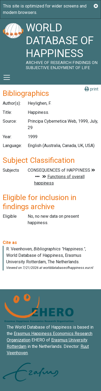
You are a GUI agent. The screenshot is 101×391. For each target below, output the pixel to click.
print (91, 89)
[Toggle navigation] (7, 77)
